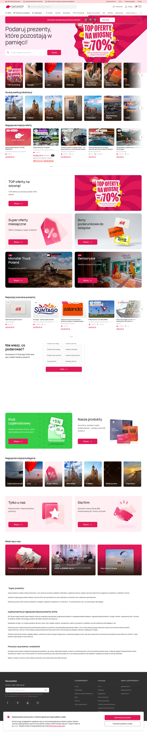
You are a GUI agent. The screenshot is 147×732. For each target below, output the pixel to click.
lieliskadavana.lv (126, 701)
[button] (141, 75)
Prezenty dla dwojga (53, 349)
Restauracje (119, 13)
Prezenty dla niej (71, 343)
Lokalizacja (37, 13)
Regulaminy (101, 705)
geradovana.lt (125, 697)
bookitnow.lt (125, 705)
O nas (76, 697)
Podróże (110, 13)
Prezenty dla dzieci (72, 349)
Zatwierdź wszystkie (122, 717)
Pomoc (140, 1)
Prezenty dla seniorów (73, 355)
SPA (104, 13)
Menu (8, 13)
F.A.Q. (120, 1)
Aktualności (78, 701)
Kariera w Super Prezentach (84, 705)
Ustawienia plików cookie (122, 724)
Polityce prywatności (22, 707)
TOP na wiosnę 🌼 (78, 13)
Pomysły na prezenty (21, 13)
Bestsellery (66, 13)
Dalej (63, 369)
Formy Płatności (103, 708)
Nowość (58, 13)
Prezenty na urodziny (93, 13)
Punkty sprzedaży (130, 1)
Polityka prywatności (57, 726)
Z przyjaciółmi (51, 361)
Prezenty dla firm (111, 1)
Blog (76, 708)
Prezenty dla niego (53, 343)
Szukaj (54, 52)
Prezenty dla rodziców (54, 355)
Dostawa (101, 701)
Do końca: (39, 161)
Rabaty (49, 13)
